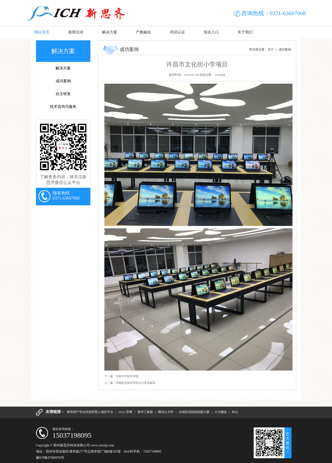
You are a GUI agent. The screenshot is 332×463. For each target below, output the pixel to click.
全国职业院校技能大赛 (194, 412)
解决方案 (109, 32)
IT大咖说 (221, 412)
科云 (235, 412)
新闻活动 (75, 32)
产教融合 (143, 32)
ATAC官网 (125, 412)
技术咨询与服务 (63, 107)
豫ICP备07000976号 (50, 457)
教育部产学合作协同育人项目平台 (90, 412)
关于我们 (245, 32)
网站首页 (41, 32)
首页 (271, 49)
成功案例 (63, 81)
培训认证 (177, 32)
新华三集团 (145, 412)
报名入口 (211, 32)
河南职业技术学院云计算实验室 (135, 383)
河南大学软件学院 (127, 376)
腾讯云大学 (166, 412)
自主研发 (63, 94)
